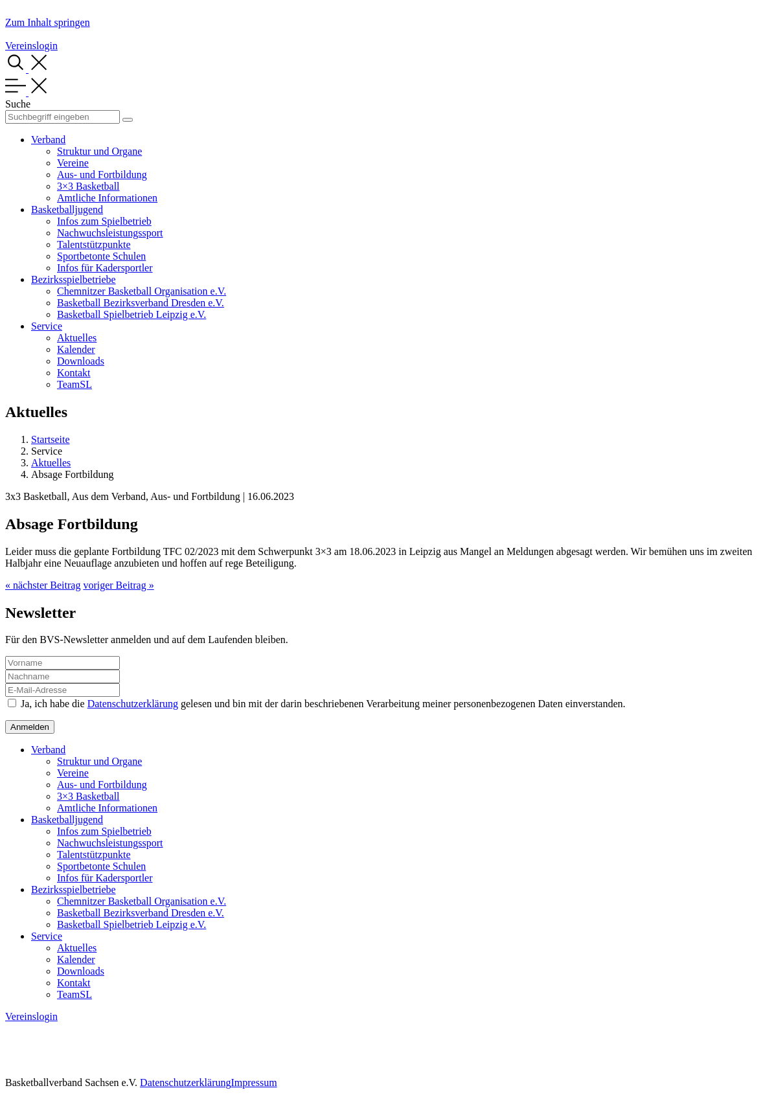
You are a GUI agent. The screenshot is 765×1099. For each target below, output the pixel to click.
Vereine (73, 162)
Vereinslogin (31, 45)
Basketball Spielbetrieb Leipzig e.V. (131, 314)
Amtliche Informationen (107, 197)
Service (46, 326)
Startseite (50, 439)
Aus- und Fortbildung (102, 174)
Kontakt (74, 372)
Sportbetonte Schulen (101, 256)
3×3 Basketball (88, 186)
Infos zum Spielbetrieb (104, 221)
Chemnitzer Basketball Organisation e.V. (141, 291)
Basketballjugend (67, 209)
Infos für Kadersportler (105, 267)
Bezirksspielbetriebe (73, 279)
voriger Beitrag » (118, 585)
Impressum (254, 1082)
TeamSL (74, 384)
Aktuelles (77, 337)
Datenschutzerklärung (132, 703)
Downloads (80, 361)
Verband (48, 139)
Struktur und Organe (99, 151)
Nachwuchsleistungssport (110, 232)
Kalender (76, 349)
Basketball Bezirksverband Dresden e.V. (140, 302)
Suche (17, 103)
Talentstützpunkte (94, 244)
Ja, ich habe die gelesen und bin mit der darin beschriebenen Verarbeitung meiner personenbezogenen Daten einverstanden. (323, 703)
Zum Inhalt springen (47, 22)
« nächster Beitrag (42, 585)
